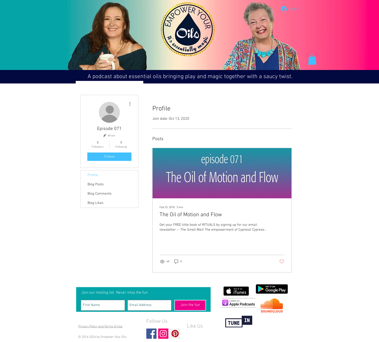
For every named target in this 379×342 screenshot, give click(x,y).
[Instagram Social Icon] (163, 334)
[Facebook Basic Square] (151, 334)
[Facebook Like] (196, 334)
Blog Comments (99, 194)
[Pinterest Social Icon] (175, 334)
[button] (312, 59)
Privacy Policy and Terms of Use (100, 327)
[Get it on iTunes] (236, 291)
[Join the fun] (190, 305)
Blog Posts (96, 184)
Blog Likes (95, 203)
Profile (93, 175)
